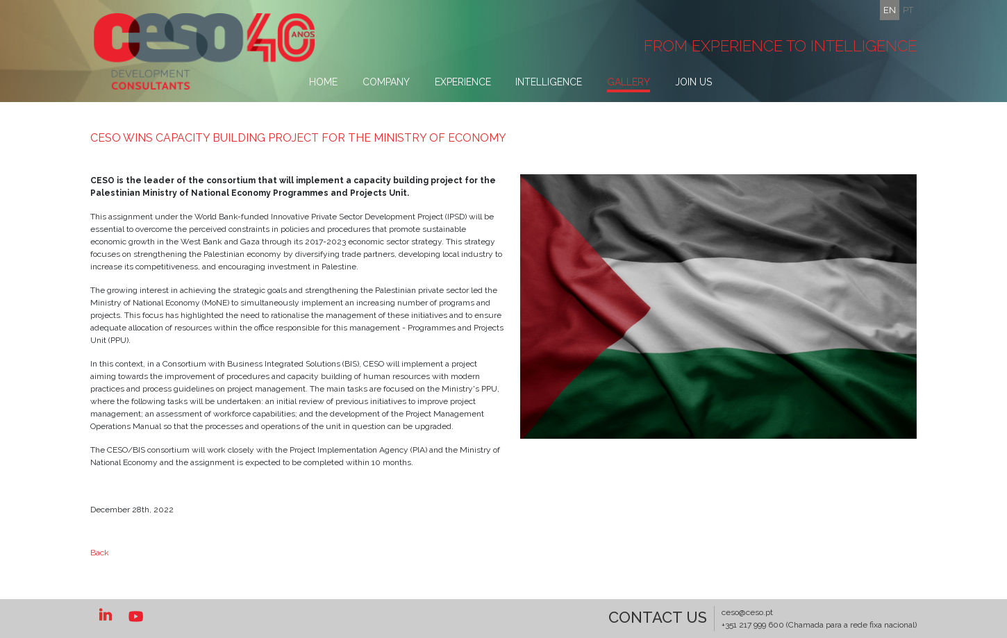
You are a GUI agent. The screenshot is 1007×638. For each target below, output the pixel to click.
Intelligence (548, 81)
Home (323, 81)
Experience (463, 81)
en (889, 10)
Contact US (657, 617)
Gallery (628, 81)
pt (908, 10)
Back (99, 552)
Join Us (693, 81)
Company (386, 81)
